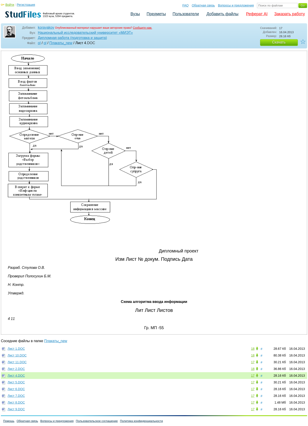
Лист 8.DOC (16, 402)
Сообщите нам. (142, 27)
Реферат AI (256, 14)
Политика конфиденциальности (141, 421)
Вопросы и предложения (236, 5)
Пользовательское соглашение (97, 421)
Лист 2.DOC (16, 369)
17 (253, 362)
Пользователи (186, 14)
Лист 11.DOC (17, 362)
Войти (9, 5)
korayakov (46, 27)
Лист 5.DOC (16, 382)
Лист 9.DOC (16, 409)
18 (253, 348)
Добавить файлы (222, 14)
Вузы (135, 14)
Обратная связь (203, 5)
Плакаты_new (61, 43)
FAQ (185, 5)
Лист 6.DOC (16, 389)
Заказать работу (289, 14)
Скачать (279, 42)
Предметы (156, 14)
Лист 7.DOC (16, 396)
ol (39, 43)
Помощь (8, 421)
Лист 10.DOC (17, 355)
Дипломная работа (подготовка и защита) (72, 38)
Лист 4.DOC (16, 375)
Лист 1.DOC (16, 348)
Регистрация (26, 5)
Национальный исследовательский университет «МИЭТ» (85, 33)
